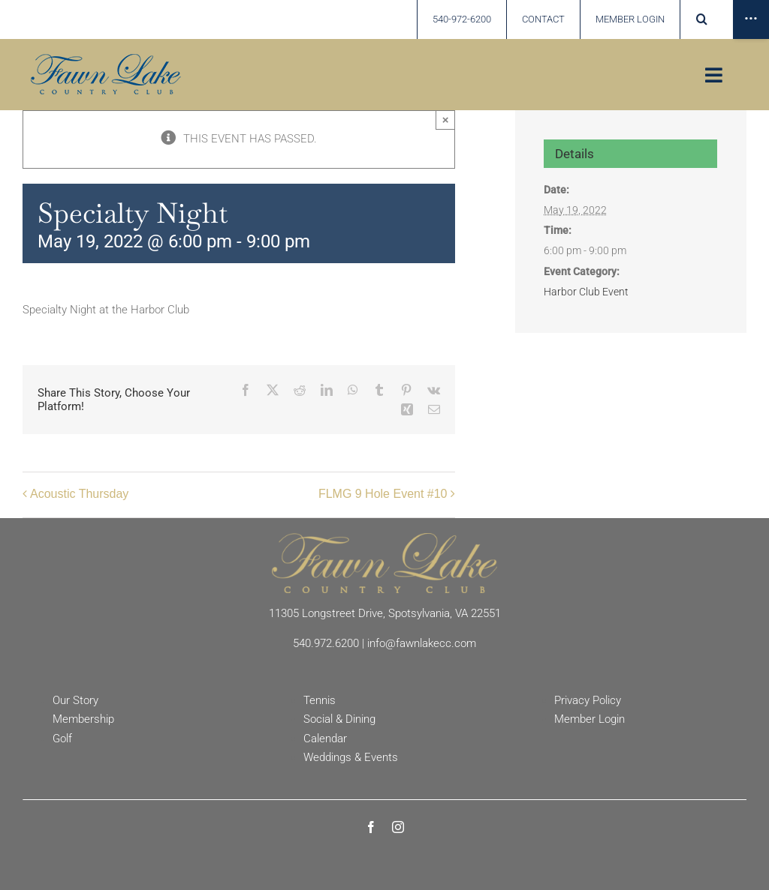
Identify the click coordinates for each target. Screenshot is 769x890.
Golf (62, 738)
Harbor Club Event (586, 292)
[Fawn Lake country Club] (106, 59)
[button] (702, 19)
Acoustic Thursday (79, 493)
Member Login (589, 719)
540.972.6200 (326, 643)
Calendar (325, 738)
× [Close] (445, 119)
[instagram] (398, 827)
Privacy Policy (587, 700)
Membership (83, 719)
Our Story (75, 700)
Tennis (319, 700)
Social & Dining (339, 719)
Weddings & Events (350, 757)
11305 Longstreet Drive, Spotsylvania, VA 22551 (385, 613)
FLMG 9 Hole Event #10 (383, 493)
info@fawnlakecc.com (421, 643)
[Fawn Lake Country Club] (384, 538)
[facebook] (371, 827)
